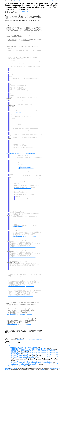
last (20, 0)
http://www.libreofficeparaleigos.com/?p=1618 (21, 134)
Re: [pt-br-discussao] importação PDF (15, 416)
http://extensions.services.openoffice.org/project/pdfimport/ (20, 184)
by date (50, 0)
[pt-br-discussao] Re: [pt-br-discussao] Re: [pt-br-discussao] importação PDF (23, 419)
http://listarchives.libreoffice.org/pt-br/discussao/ (24, 264)
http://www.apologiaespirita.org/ (25, 202)
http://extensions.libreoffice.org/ (22, 226)
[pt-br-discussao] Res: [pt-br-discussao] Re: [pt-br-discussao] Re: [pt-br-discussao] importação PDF (28, 420)
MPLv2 (43, 441)
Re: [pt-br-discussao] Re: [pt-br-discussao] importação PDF (17, 439)
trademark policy (21, 443)
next (10, 0)
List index (58, 0)
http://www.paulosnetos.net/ (24, 201)
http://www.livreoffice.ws (17, 273)
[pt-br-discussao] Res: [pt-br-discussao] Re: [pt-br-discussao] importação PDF (24, 418)
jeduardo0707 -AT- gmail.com (24, 11)
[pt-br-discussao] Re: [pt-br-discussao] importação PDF (19, 417)
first (15, 0)
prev (8, 0)
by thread (54, 0)
